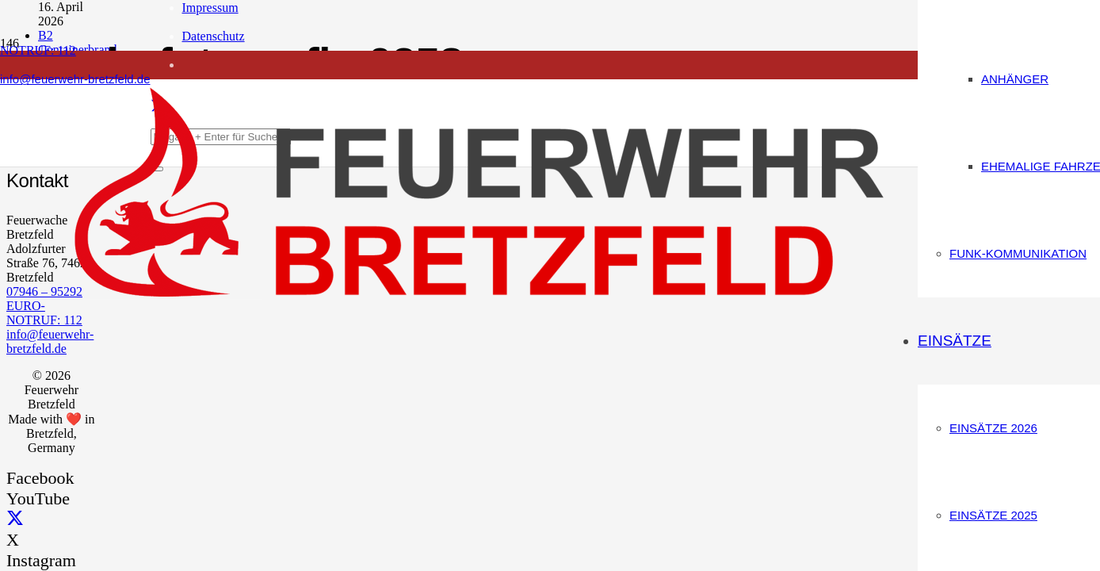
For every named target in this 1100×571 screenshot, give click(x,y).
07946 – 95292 (44, 291)
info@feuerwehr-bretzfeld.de (50, 341)
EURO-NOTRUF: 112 (44, 313)
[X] (15, 519)
